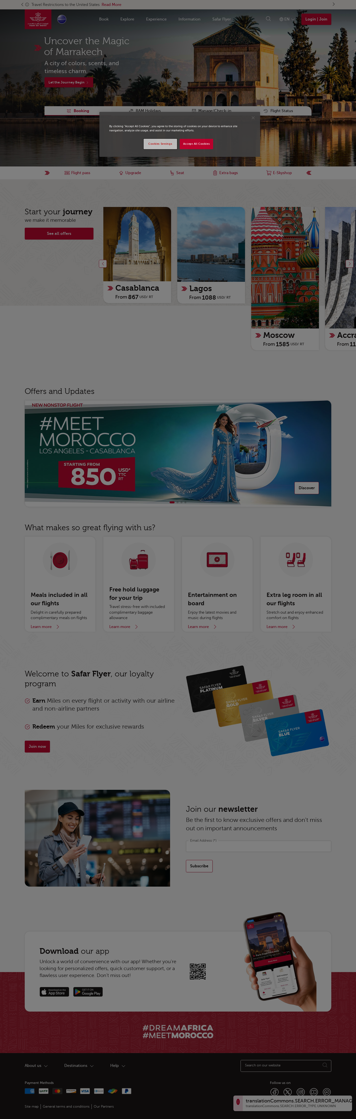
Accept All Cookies (196, 143)
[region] (179, 134)
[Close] (253, 117)
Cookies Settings (160, 143)
